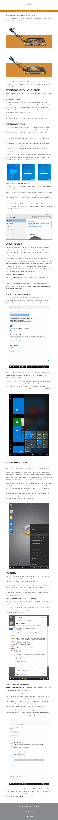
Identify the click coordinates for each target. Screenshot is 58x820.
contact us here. (40, 794)
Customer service (30, 18)
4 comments (19, 20)
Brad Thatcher (12, 18)
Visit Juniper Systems (29, 816)
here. (21, 796)
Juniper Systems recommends (15, 687)
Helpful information (41, 18)
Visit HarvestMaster (29, 811)
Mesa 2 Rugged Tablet (17, 78)
